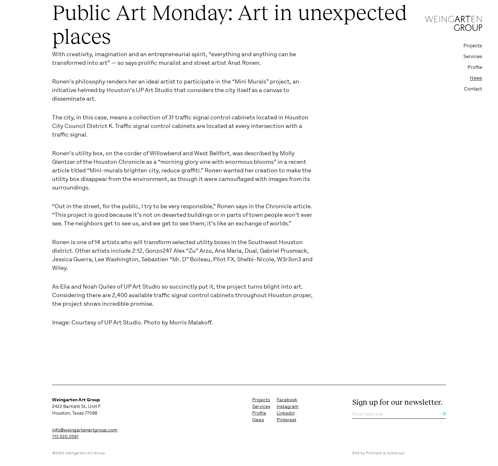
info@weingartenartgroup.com (85, 430)
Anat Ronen (243, 63)
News (476, 78)
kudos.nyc (396, 453)
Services (472, 56)
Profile (475, 67)
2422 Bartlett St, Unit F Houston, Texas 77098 (76, 406)
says (131, 63)
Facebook (287, 400)
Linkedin (286, 413)
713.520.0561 (65, 436)
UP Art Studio (142, 286)
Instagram (288, 406)
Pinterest (286, 420)
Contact (473, 89)
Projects (472, 46)
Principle (374, 453)
